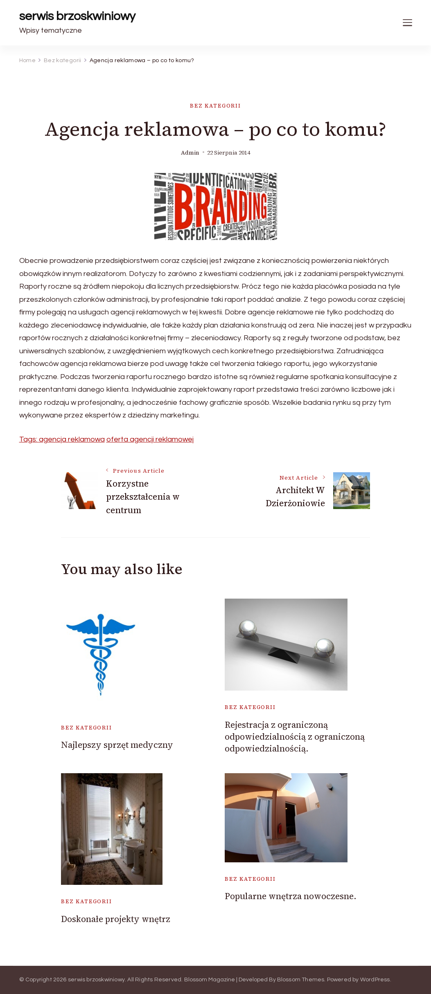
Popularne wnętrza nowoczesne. (291, 896)
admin (190, 153)
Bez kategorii (215, 105)
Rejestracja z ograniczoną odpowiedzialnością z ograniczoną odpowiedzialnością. (295, 737)
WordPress (375, 980)
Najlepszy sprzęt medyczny (117, 745)
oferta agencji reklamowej (150, 439)
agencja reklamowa (72, 439)
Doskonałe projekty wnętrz (115, 919)
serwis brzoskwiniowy (77, 16)
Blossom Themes (301, 980)
